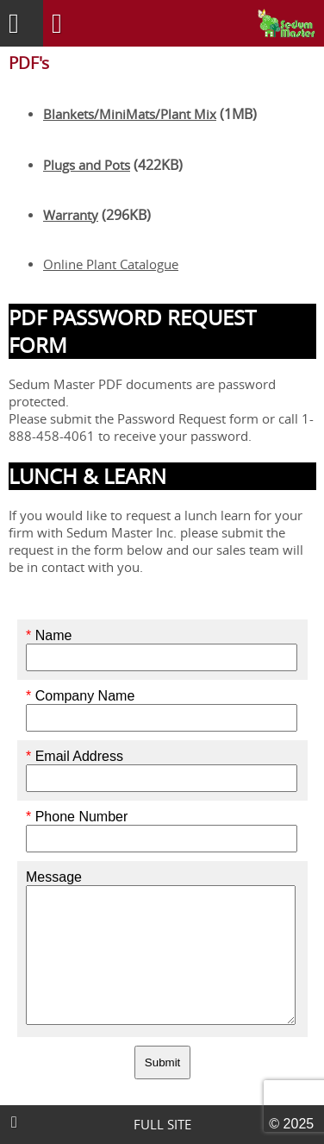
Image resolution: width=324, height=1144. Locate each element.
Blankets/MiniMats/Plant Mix (129, 114)
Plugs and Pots (86, 165)
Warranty (70, 215)
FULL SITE (162, 1124)
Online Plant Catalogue (110, 264)
